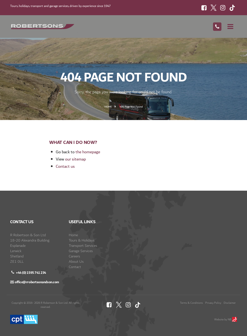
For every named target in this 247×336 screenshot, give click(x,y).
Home (108, 107)
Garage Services (81, 251)
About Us (76, 262)
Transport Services (83, 246)
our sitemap (75, 159)
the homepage (87, 151)
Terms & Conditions (191, 303)
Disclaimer (230, 303)
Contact (75, 267)
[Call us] (28, 275)
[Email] (34, 284)
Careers (74, 256)
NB (232, 319)
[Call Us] (217, 26)
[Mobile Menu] (230, 26)
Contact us (65, 166)
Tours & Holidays (82, 240)
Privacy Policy (213, 303)
